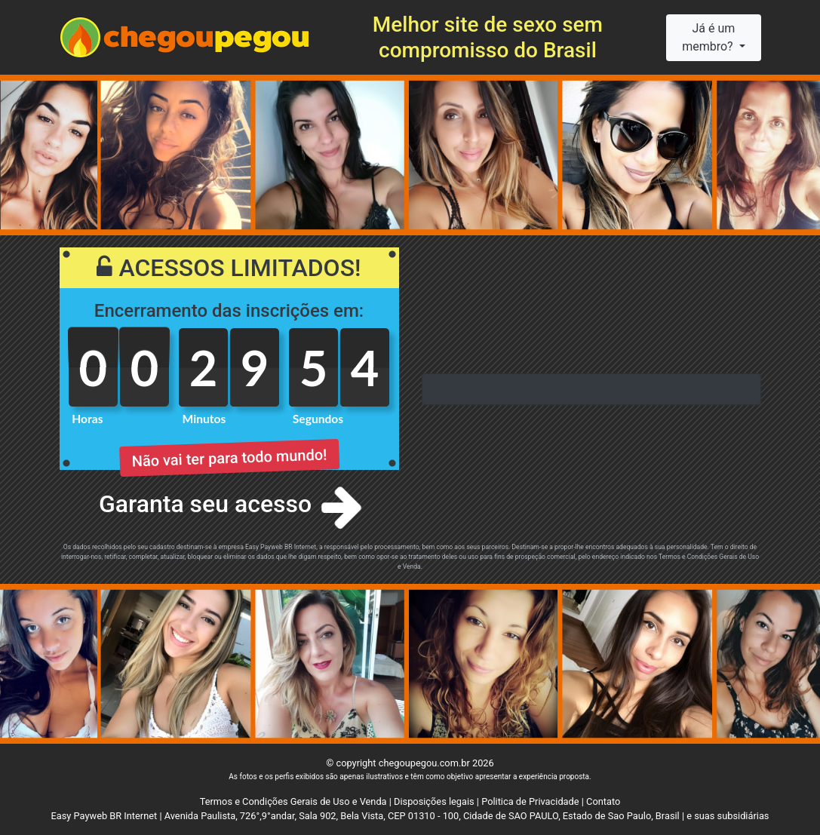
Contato (603, 801)
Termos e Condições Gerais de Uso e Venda (293, 801)
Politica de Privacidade (530, 801)
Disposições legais (434, 801)
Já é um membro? (709, 37)
